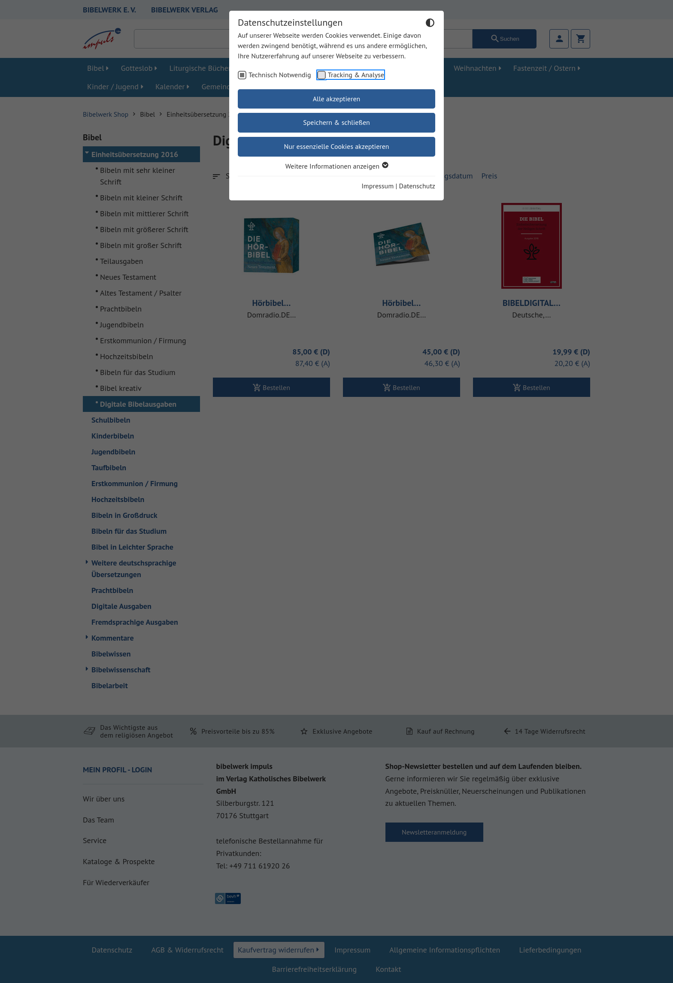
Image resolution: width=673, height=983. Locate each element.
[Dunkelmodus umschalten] (430, 24)
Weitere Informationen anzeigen (336, 166)
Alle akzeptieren (337, 98)
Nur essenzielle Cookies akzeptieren (336, 146)
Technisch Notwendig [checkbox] (280, 74)
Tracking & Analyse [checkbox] (356, 74)
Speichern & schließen (336, 122)
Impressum (377, 185)
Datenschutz (417, 185)
